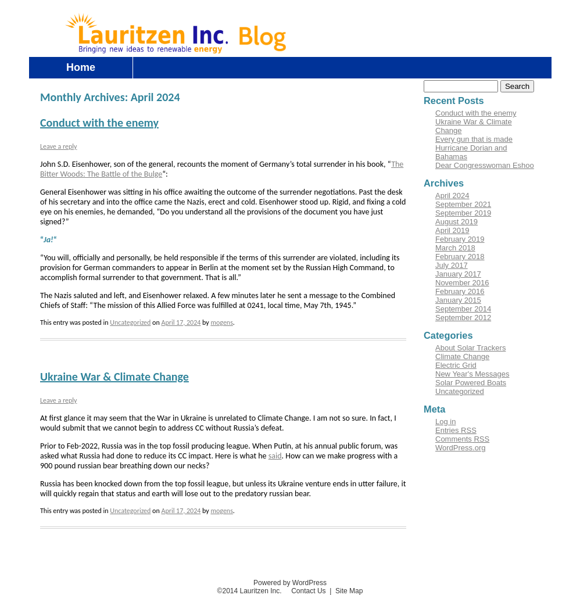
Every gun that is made (474, 139)
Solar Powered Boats (470, 382)
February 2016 (460, 291)
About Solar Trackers (470, 347)
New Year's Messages (472, 374)
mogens (221, 322)
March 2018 (455, 247)
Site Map (349, 591)
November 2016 (462, 282)
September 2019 (463, 213)
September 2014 (463, 308)
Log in (482, 19)
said (275, 456)
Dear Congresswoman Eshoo (484, 165)
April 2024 (452, 195)
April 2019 (452, 230)
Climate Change (462, 356)
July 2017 (451, 265)
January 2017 (458, 274)
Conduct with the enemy (99, 123)
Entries (456, 430)
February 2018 (460, 256)
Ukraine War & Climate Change (114, 376)
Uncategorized (130, 322)
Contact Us (524, 19)
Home (80, 67)
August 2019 (456, 221)
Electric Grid (456, 365)
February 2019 (460, 239)
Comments (462, 439)
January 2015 (458, 300)
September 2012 (463, 317)
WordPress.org (460, 447)
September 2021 (463, 204)
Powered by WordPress (290, 583)
